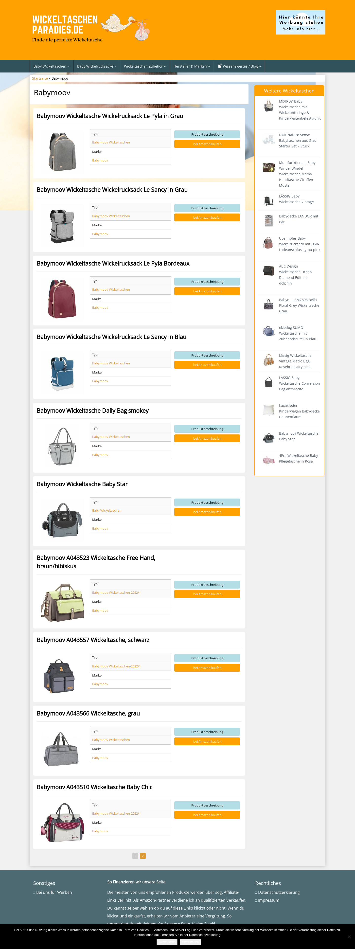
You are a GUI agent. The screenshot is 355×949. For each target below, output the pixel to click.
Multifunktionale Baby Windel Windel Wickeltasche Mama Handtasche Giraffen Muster (297, 174)
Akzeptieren (167, 942)
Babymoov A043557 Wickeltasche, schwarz (93, 640)
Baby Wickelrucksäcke (96, 66)
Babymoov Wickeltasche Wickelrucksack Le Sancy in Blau (111, 337)
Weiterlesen (190, 942)
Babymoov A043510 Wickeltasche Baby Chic (94, 787)
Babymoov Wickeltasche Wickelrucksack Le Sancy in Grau (112, 190)
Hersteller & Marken (192, 66)
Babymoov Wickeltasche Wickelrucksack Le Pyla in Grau (110, 116)
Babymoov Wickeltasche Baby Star (82, 484)
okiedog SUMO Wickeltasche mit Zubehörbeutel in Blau (297, 333)
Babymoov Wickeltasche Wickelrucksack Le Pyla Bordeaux (113, 263)
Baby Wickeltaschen (52, 66)
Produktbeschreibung (207, 134)
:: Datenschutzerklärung (277, 892)
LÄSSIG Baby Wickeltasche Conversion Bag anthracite (299, 383)
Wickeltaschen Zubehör (145, 66)
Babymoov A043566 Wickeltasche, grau (88, 713)
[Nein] (348, 936)
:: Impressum (267, 900)
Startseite (40, 78)
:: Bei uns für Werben (52, 892)
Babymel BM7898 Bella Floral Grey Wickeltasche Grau (299, 305)
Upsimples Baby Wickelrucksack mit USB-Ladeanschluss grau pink (299, 244)
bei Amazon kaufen (207, 144)
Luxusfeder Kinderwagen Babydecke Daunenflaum (299, 411)
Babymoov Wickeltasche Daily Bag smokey (93, 410)
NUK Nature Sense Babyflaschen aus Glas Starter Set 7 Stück (297, 140)
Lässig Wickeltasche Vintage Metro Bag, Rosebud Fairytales (295, 361)
